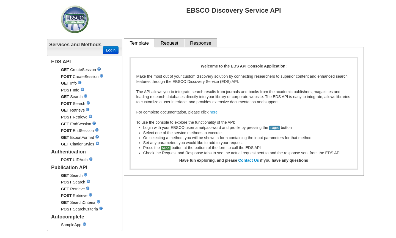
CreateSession (83, 69)
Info (74, 83)
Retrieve (78, 110)
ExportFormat (82, 137)
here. (214, 112)
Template (139, 43)
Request (169, 43)
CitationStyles (82, 144)
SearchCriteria (83, 202)
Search (77, 96)
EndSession (81, 124)
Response (200, 43)
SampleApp (71, 225)
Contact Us (248, 160)
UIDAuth (81, 160)
